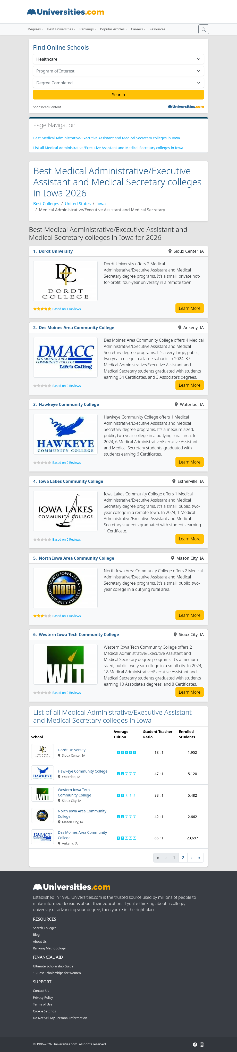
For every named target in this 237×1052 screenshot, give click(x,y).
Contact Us (41, 990)
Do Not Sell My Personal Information (60, 1018)
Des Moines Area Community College (76, 327)
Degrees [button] (34, 29)
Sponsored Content (47, 107)
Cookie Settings (44, 1011)
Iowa (101, 203)
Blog (36, 934)
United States (78, 203)
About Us (40, 941)
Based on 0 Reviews (66, 386)
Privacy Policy (43, 997)
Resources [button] (157, 29)
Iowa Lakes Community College (71, 481)
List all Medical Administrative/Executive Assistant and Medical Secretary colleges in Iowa (108, 147)
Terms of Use (42, 1004)
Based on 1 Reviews (66, 309)
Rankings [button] (86, 29)
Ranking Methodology (49, 948)
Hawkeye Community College (69, 404)
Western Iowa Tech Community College (79, 634)
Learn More (189, 308)
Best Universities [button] (60, 29)
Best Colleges (46, 203)
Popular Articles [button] (112, 29)
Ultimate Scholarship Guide (53, 966)
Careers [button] (137, 29)
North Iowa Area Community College (76, 558)
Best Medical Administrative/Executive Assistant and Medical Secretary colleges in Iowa (106, 137)
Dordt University (56, 251)
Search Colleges (44, 928)
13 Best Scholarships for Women (57, 973)
